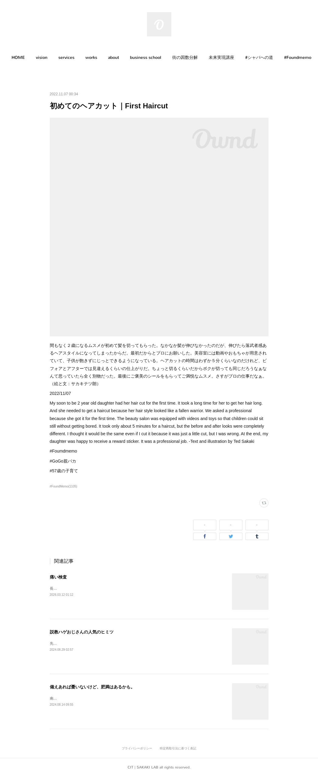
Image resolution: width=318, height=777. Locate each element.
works (96, 57)
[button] (22, 58)
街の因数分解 (189, 57)
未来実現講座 (226, 57)
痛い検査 (58, 577)
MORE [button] (295, 57)
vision (46, 57)
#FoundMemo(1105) (63, 486)
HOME (22, 57)
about (118, 57)
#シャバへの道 (264, 57)
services (71, 57)
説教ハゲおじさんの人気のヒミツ (82, 631)
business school (150, 57)
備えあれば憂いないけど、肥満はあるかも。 (92, 686)
